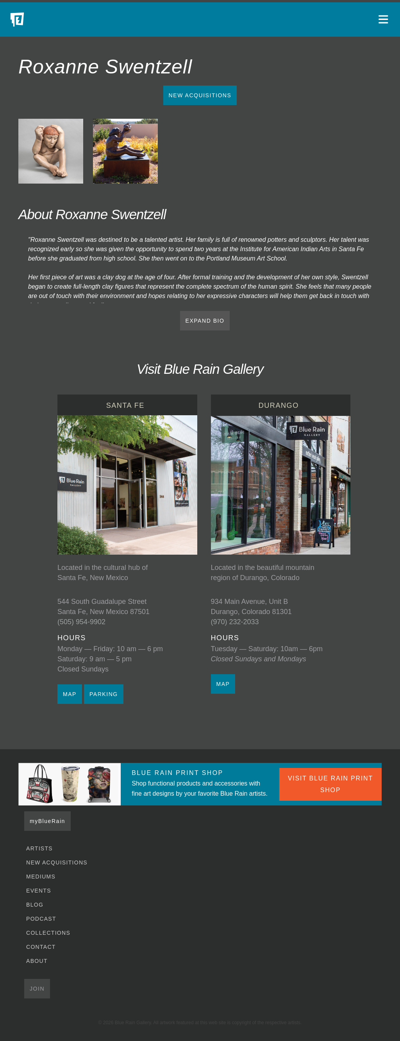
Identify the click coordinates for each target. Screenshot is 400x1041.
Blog (34, 905)
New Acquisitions (200, 95)
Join (37, 989)
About (37, 961)
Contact (41, 947)
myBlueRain (47, 821)
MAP (70, 694)
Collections (48, 933)
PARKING (103, 694)
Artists (39, 848)
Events (38, 890)
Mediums (40, 876)
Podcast (41, 919)
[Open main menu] (384, 19)
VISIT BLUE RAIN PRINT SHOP (330, 784)
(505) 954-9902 (81, 622)
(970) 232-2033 (235, 622)
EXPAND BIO (205, 321)
